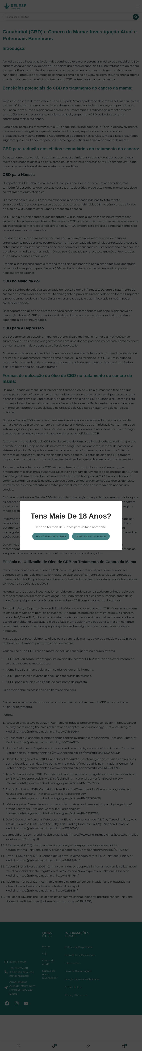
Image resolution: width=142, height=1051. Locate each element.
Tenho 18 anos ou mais (51, 536)
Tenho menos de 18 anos (91, 536)
